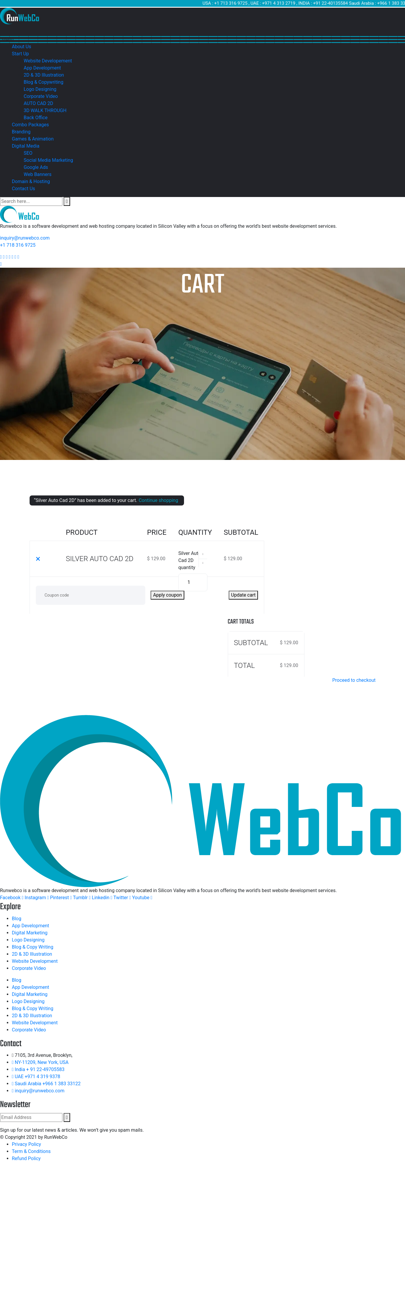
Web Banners (37, 174)
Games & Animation (33, 139)
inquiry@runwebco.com (25, 238)
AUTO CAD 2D (38, 103)
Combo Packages (30, 124)
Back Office (36, 117)
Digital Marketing (30, 933)
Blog (16, 918)
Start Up (20, 53)
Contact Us (23, 188)
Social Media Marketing (48, 160)
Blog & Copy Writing (32, 947)
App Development (42, 68)
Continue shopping (158, 500)
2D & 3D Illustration (44, 75)
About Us (21, 46)
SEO (28, 153)
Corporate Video (41, 96)
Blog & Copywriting (43, 82)
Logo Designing (40, 89)
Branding (21, 132)
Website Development (35, 961)
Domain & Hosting (31, 181)
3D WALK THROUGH (45, 110)
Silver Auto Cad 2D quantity (189, 560)
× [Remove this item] (38, 558)
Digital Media (25, 146)
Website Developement (48, 61)
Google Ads (36, 167)
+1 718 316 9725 (18, 245)
